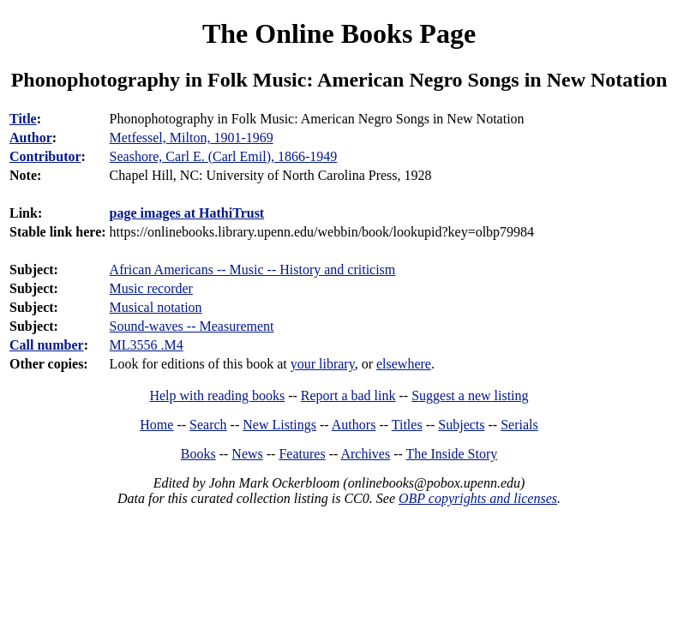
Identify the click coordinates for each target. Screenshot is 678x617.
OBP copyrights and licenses (478, 498)
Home (156, 424)
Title (23, 118)
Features (302, 453)
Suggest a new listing (469, 395)
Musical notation (156, 307)
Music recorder (151, 288)
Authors (354, 424)
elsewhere (403, 363)
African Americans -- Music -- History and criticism (253, 269)
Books (198, 453)
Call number (46, 345)
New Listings (279, 424)
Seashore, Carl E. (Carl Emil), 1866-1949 (224, 156)
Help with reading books (217, 395)
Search (208, 424)
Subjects (461, 424)
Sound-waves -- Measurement (192, 326)
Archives (365, 453)
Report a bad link (348, 395)
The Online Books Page (339, 33)
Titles (407, 424)
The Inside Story (452, 453)
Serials (519, 424)
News (246, 453)
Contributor (45, 156)
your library (323, 363)
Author (30, 137)
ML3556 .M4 (146, 345)
